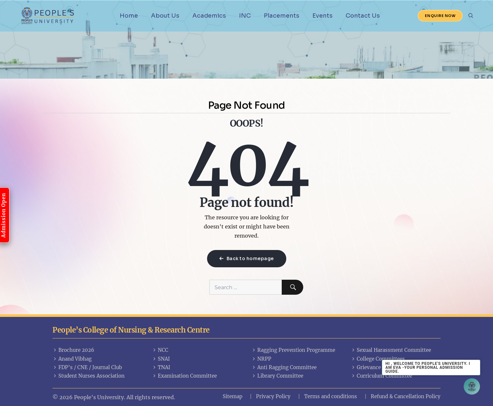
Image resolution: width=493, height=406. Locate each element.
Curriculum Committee (381, 376)
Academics (209, 15)
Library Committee (277, 376)
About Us (165, 15)
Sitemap (232, 396)
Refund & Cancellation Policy (406, 396)
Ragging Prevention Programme (293, 350)
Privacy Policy (273, 396)
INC (245, 15)
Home (129, 15)
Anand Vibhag (72, 359)
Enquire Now (440, 15)
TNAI (161, 367)
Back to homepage (246, 258)
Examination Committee (184, 376)
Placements (281, 15)
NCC (160, 350)
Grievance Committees (381, 367)
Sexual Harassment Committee (391, 350)
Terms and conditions (330, 396)
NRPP (261, 359)
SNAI (161, 359)
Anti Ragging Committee (284, 367)
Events (322, 15)
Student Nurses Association (88, 376)
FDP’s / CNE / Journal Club (87, 367)
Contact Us (363, 15)
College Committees (378, 359)
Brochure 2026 (73, 350)
